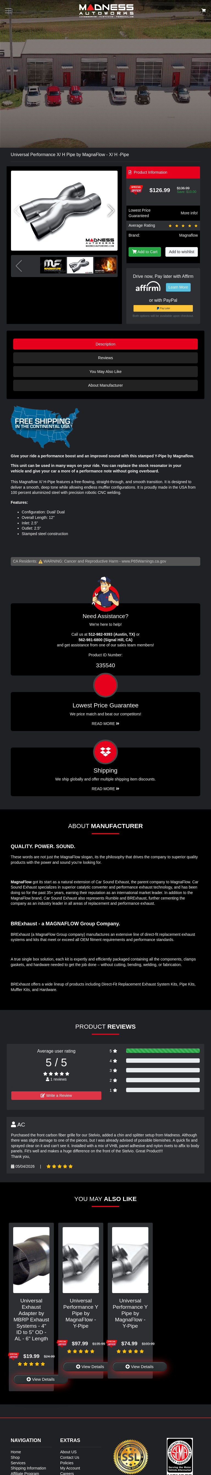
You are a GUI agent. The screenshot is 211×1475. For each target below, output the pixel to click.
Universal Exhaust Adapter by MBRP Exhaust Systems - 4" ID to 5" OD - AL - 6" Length (31, 1319)
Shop (15, 1457)
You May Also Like (105, 371)
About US (68, 1452)
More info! (189, 213)
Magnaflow (188, 235)
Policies (66, 1463)
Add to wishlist (181, 252)
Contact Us (69, 1457)
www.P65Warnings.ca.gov (144, 561)
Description (105, 344)
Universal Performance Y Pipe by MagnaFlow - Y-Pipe (80, 1313)
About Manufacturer (105, 385)
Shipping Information (28, 1468)
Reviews (105, 358)
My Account (70, 1468)
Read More (106, 723)
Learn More (178, 287)
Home (16, 1452)
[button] (111, 211)
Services (18, 1463)
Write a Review (56, 1095)
